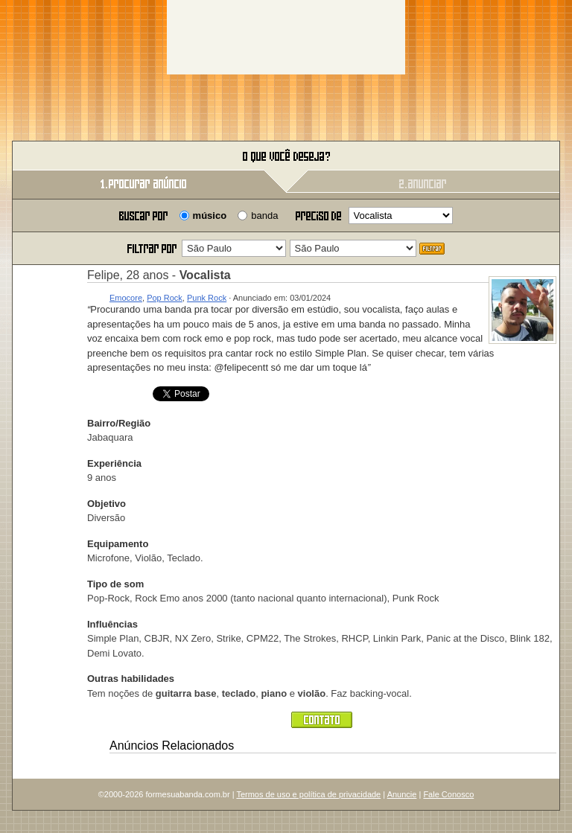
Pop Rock (164, 297)
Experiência (114, 463)
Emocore (125, 297)
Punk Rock (206, 297)
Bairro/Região (118, 423)
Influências (112, 624)
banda (264, 215)
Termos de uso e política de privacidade (308, 794)
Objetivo (106, 503)
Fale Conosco (448, 794)
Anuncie (402, 794)
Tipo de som (115, 584)
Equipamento (117, 543)
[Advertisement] (286, 37)
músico (210, 215)
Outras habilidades (130, 678)
